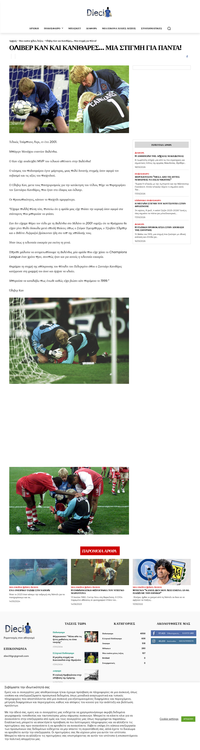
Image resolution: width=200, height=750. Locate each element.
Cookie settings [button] (169, 719)
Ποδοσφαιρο (142, 174)
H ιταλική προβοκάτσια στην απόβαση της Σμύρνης (159, 228)
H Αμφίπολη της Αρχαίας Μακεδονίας (159, 155)
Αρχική (12, 40)
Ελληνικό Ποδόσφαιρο (148, 200)
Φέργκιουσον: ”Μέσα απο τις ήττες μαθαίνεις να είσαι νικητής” (157, 178)
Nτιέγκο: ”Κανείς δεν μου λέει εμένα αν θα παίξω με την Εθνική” (161, 591)
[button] (169, 28)
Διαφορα (139, 153)
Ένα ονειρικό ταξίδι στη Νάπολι (29, 590)
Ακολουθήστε (186, 640)
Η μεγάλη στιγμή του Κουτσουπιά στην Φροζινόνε (160, 205)
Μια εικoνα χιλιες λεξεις (31, 40)
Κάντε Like (188, 633)
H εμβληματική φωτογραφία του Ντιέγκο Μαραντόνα (97, 591)
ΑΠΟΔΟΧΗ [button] (188, 719)
